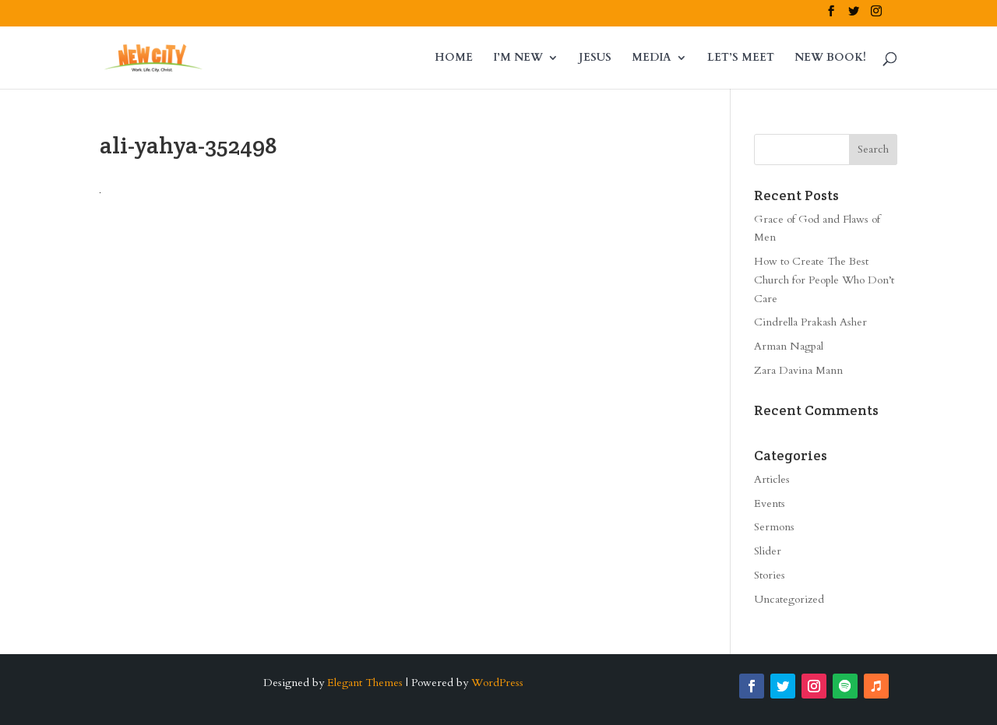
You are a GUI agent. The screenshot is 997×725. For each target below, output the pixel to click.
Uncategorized (789, 599)
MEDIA (651, 58)
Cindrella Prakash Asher (810, 322)
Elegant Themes (365, 682)
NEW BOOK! (830, 58)
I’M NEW (518, 58)
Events (769, 503)
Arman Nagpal (788, 346)
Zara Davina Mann (798, 370)
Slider (767, 551)
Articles (772, 479)
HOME (454, 58)
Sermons (774, 526)
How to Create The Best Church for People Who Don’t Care (824, 280)
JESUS (595, 58)
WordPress (497, 682)
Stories (769, 575)
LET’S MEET (740, 58)
